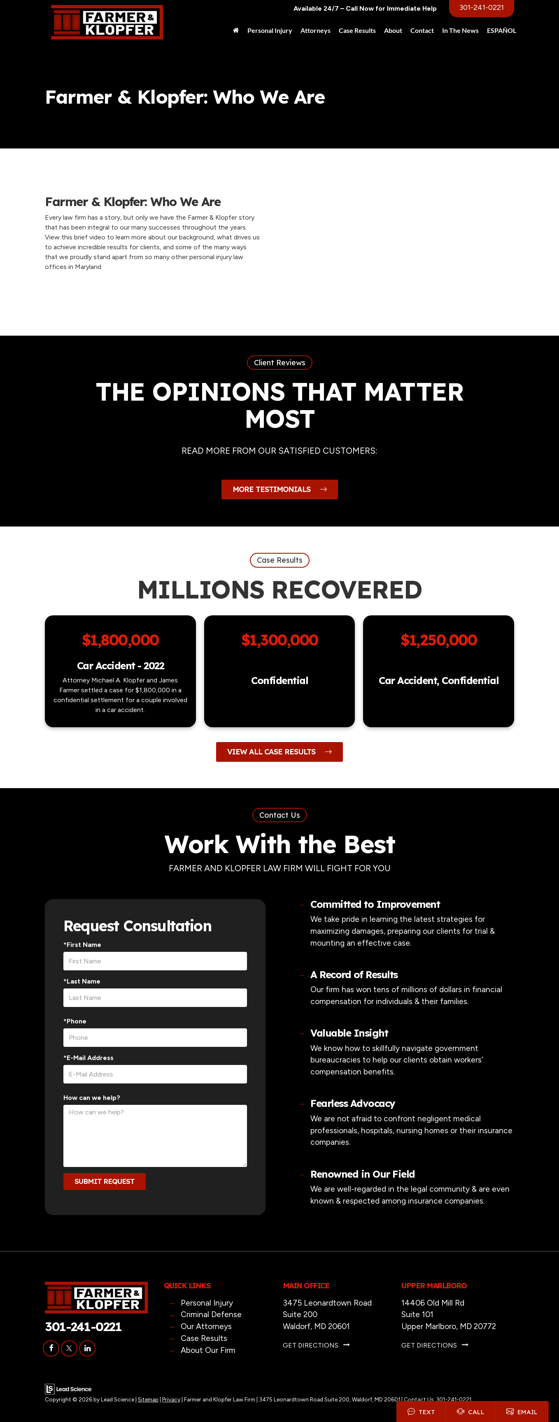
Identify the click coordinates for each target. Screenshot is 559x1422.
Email (521, 1410)
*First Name (82, 945)
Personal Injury (207, 1303)
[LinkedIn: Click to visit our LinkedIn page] (87, 1348)
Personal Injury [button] (269, 30)
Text (419, 1410)
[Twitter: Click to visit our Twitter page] (69, 1348)
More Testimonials (280, 489)
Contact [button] (422, 30)
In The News (460, 30)
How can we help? (91, 1098)
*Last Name (81, 981)
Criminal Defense (211, 1314)
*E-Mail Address (88, 1058)
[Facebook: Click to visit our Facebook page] (51, 1348)
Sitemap (148, 1399)
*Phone (74, 1021)
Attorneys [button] (315, 30)
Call (469, 1410)
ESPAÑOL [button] (501, 30)
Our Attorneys (206, 1326)
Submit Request (105, 1181)
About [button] (393, 30)
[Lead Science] (68, 1388)
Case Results (357, 30)
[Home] (236, 30)
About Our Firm (208, 1350)
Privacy (171, 1399)
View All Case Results (279, 751)
